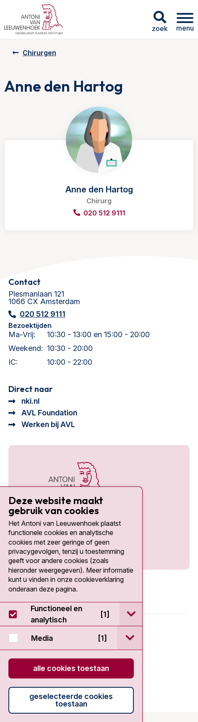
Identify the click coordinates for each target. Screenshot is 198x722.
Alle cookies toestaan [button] (71, 668)
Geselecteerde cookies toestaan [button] (71, 700)
